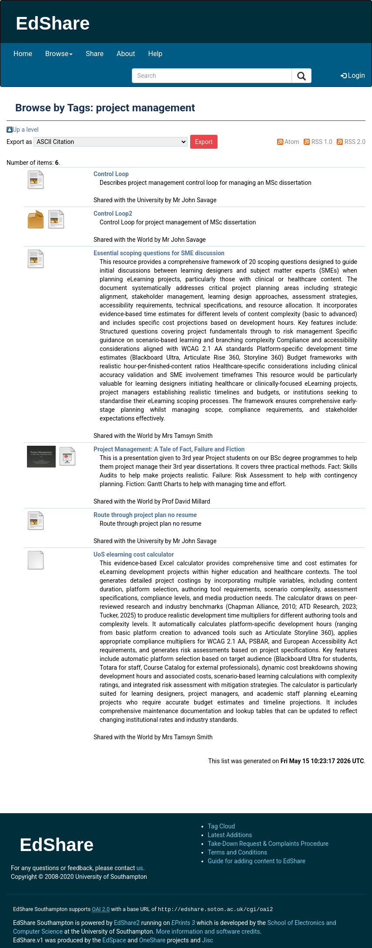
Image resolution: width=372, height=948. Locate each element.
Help (155, 54)
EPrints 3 (183, 921)
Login (353, 75)
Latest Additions (230, 834)
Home (22, 54)
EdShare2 (127, 921)
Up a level (26, 129)
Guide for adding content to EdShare (257, 861)
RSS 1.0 (322, 141)
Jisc (207, 939)
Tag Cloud (221, 826)
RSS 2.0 (355, 141)
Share (95, 54)
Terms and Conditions (238, 852)
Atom (292, 141)
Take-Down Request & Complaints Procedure (268, 843)
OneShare (152, 939)
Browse (59, 54)
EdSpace (114, 939)
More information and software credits (208, 930)
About (126, 54)
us (140, 868)
